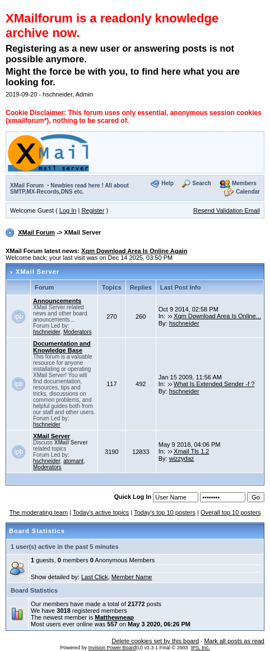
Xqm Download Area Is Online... (217, 316)
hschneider (46, 332)
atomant (73, 461)
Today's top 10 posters (164, 512)
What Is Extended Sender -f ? (214, 383)
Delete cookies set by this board (155, 641)
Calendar (248, 192)
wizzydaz (181, 458)
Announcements (57, 300)
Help (167, 184)
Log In (68, 210)
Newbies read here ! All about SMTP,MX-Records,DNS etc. (69, 188)
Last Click (94, 577)
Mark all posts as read (234, 641)
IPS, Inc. (200, 647)
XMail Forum (27, 185)
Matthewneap (114, 617)
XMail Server (37, 271)
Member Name (131, 577)
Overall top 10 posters (231, 512)
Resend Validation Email (226, 210)
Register (92, 210)
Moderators (77, 332)
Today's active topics (101, 512)
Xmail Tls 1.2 (191, 451)
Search (201, 184)
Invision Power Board (112, 647)
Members (244, 184)
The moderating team (38, 512)
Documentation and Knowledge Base (62, 347)
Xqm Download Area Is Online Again (134, 250)
